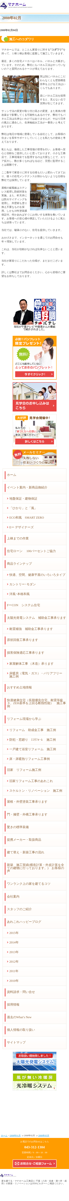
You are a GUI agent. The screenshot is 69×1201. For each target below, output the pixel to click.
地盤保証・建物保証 (23, 498)
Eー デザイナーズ (21, 527)
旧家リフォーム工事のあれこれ (31, 781)
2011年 (13, 971)
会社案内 (13, 896)
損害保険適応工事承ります (25, 652)
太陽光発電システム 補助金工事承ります (36, 618)
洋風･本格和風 (19, 594)
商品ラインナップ (19, 563)
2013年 (14, 952)
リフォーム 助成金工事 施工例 (32, 730)
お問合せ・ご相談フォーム (35, 1164)
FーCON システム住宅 (23, 605)
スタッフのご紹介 (19, 909)
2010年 (14, 981)
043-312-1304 (34, 1147)
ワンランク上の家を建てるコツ (29, 883)
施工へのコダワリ (21, 39)
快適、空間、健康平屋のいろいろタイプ (37, 575)
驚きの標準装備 (18, 827)
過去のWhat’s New (19, 1017)
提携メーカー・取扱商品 (24, 839)
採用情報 (13, 1004)
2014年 (14, 942)
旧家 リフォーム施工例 (24, 770)
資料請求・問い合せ (21, 992)
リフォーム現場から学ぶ (24, 719)
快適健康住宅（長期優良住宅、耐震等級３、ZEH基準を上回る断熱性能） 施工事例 (36, 703)
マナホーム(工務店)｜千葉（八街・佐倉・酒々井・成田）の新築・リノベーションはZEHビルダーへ (34, 1182)
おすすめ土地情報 (19, 687)
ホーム (11, 475)
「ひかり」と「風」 (23, 508)
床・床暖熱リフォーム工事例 (29, 759)
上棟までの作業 (18, 538)
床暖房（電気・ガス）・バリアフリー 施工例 (37, 675)
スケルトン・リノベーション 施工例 (35, 790)
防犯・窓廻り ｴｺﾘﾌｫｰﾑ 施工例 (32, 739)
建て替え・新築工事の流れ (25, 852)
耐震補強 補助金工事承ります (31, 629)
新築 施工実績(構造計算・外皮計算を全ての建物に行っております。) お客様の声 (35, 868)
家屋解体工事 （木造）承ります (31, 663)
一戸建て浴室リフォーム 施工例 (32, 749)
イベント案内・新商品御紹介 (27, 487)
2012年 (14, 961)
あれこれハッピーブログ (24, 922)
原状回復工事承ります (22, 640)
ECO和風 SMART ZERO (26, 517)
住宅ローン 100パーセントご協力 (31, 551)
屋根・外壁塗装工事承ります (27, 801)
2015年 (14, 933)
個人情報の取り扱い (21, 1030)
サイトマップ (16, 1042)
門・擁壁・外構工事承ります (27, 814)
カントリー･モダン (22, 584)
